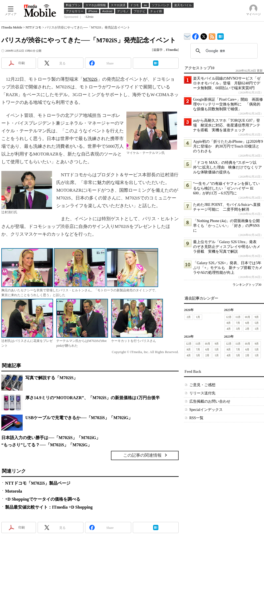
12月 (228, 317)
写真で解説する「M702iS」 (51, 377)
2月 (189, 317)
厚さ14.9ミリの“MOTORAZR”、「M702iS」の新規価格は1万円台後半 (92, 397)
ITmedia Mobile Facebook (195, 35)
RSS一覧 (196, 418)
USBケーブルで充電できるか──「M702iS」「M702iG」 (79, 417)
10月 (247, 317)
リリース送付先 (202, 393)
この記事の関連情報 (142, 455)
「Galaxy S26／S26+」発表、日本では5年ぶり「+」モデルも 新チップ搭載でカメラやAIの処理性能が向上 (227, 268)
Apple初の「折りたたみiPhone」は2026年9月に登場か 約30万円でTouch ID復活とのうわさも (228, 146)
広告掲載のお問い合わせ (209, 401)
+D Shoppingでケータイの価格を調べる (42, 499)
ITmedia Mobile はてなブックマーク (220, 35)
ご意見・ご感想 (202, 385)
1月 (198, 317)
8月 (229, 322)
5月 (257, 322)
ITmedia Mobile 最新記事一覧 (212, 35)
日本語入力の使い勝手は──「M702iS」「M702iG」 (50, 437)
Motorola (13, 491)
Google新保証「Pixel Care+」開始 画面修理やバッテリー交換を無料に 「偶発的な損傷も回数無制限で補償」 (228, 104)
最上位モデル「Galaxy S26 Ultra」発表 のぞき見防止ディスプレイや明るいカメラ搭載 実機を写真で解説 (226, 247)
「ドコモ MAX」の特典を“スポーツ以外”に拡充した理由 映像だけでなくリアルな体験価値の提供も (227, 167)
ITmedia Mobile (11, 27)
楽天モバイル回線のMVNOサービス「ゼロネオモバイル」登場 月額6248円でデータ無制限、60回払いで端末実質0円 (227, 83)
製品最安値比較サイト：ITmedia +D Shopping (49, 507)
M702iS (90, 79)
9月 (257, 317)
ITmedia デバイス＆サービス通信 (187, 35)
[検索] (223, 51)
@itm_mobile (204, 35)
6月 (247, 322)
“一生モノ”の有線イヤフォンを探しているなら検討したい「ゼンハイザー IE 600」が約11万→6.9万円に (226, 188)
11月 (238, 317)
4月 (229, 328)
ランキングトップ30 (247, 285)
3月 (238, 328)
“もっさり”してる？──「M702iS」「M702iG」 (46, 445)
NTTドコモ (33, 27)
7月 (238, 322)
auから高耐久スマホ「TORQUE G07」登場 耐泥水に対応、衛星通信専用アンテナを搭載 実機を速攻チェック (226, 125)
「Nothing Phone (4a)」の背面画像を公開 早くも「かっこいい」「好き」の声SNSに (228, 225)
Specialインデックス (206, 410)
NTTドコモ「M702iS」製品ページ (37, 483)
